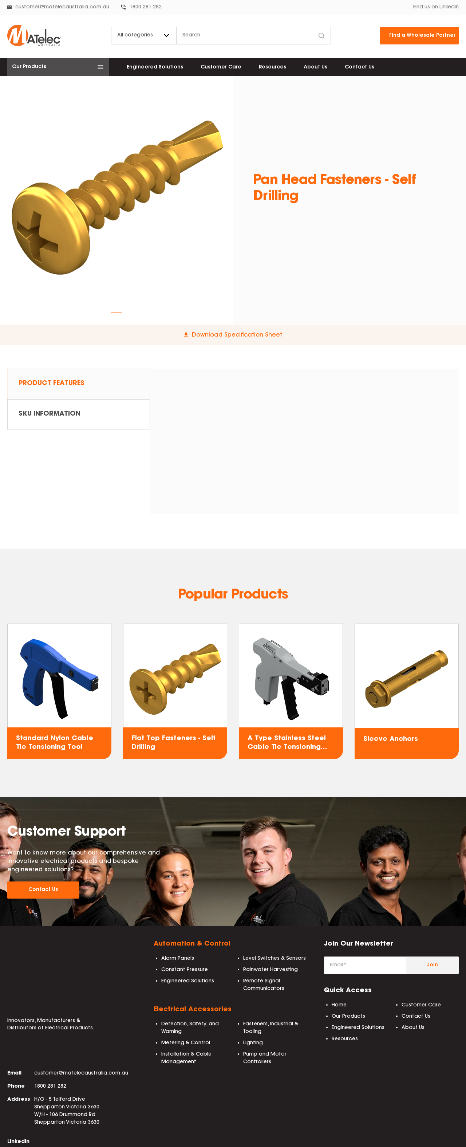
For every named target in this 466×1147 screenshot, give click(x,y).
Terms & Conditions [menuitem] (189, 1138)
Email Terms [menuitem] (446, 1138)
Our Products (29, 67)
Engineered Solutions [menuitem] (155, 67)
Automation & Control (192, 944)
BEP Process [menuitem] (331, 1138)
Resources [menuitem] (272, 67)
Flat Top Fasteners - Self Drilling (174, 742)
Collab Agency (52, 1138)
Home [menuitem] (339, 1005)
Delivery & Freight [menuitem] (286, 1138)
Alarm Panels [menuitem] (177, 959)
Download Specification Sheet (237, 335)
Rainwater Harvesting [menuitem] (270, 970)
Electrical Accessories (193, 1010)
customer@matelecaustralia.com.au (62, 7)
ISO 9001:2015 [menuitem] (371, 1138)
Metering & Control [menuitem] (185, 1043)
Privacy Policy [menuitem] (238, 1138)
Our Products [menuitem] (348, 1017)
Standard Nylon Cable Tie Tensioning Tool (54, 742)
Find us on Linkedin (436, 7)
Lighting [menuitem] (253, 1043)
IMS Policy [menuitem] (409, 1138)
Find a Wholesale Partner (422, 35)
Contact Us (43, 890)
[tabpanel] (116, 192)
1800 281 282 (146, 7)
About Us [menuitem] (315, 67)
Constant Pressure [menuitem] (184, 970)
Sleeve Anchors (390, 739)
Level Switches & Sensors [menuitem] (274, 959)
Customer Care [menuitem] (221, 67)
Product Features (52, 384)
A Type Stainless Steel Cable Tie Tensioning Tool (287, 743)
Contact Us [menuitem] (359, 67)
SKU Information (50, 416)
